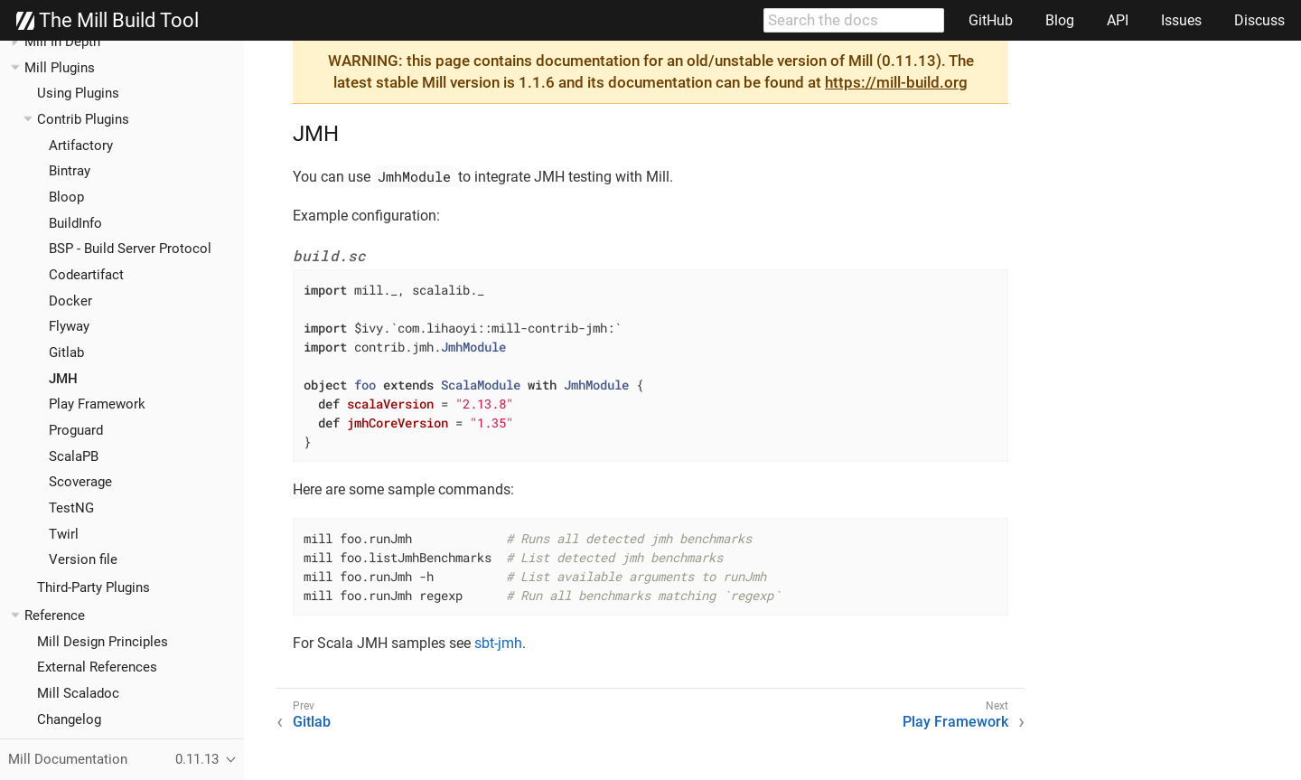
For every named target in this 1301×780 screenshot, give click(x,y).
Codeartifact (86, 275)
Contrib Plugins (83, 119)
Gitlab (66, 352)
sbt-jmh (498, 643)
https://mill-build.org (896, 82)
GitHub (991, 20)
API (1117, 20)
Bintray (69, 171)
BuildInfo (75, 223)
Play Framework (97, 404)
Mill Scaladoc (78, 693)
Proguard (76, 430)
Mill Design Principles (102, 642)
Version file (83, 559)
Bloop (66, 197)
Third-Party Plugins (93, 587)
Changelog (69, 719)
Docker (70, 301)
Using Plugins (78, 93)
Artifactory (81, 145)
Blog (1059, 20)
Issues (1181, 20)
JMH (63, 379)
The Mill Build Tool (107, 21)
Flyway (69, 326)
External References (97, 667)
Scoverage (80, 482)
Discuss (1259, 20)
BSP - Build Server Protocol (130, 248)
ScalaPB (73, 456)
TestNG (71, 508)
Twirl (64, 534)
